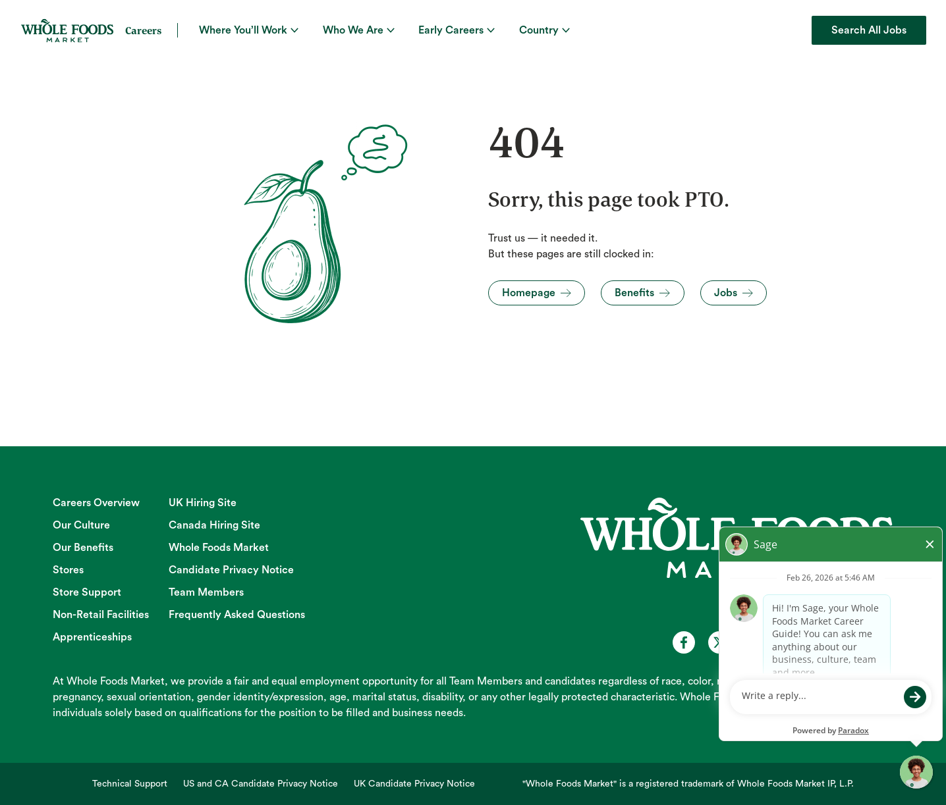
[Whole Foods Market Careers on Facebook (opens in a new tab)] (684, 642)
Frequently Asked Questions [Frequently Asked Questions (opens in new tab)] (237, 615)
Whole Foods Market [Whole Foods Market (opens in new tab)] (219, 547)
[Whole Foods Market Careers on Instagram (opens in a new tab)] (790, 642)
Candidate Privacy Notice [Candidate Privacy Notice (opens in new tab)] (231, 570)
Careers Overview (96, 503)
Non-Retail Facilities (101, 615)
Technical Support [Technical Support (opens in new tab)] (129, 784)
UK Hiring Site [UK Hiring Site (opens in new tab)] (203, 503)
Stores (68, 570)
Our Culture (81, 525)
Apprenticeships (92, 637)
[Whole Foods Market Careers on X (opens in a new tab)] (719, 642)
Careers (143, 30)
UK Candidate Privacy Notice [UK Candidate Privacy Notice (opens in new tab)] (414, 784)
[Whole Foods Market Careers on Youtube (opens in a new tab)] (755, 642)
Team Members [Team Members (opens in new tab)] (206, 592)
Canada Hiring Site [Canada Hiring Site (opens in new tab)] (214, 525)
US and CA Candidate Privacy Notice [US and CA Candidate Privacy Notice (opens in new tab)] (260, 784)
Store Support (87, 592)
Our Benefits (83, 547)
